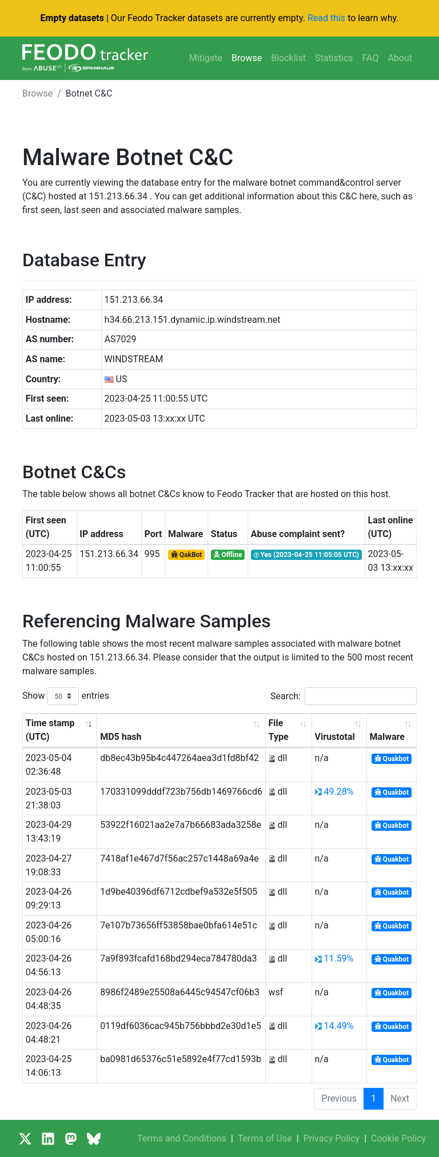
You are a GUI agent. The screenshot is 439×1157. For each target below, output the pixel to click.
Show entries (65, 696)
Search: (343, 696)
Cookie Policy (398, 1138)
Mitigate (205, 58)
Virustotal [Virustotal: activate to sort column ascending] (335, 736)
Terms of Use (265, 1138)
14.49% (338, 1025)
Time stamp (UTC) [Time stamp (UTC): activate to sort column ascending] (50, 730)
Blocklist (288, 58)
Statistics (334, 58)
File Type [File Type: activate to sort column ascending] (279, 730)
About (400, 58)
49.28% (338, 791)
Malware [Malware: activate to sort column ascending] (386, 736)
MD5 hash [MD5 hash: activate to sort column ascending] (120, 736)
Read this (326, 18)
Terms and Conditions (181, 1138)
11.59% (338, 958)
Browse (247, 58)
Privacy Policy (332, 1138)
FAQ (370, 58)
